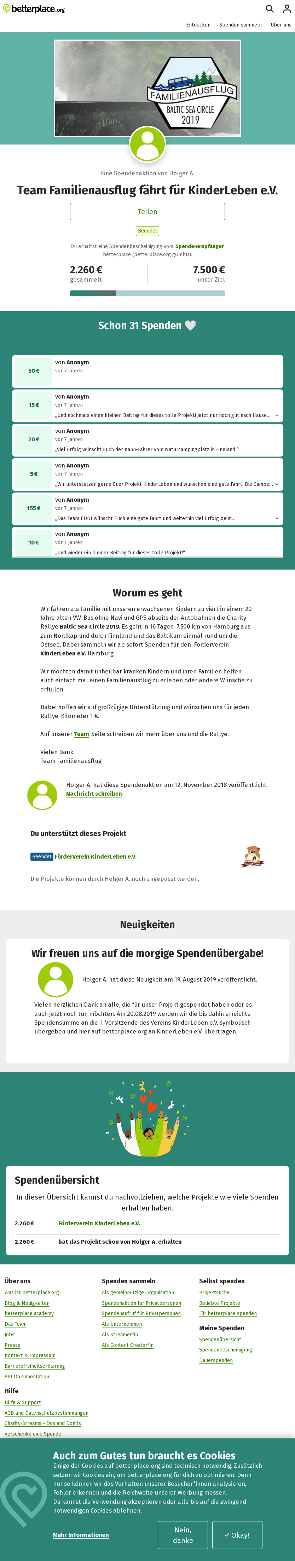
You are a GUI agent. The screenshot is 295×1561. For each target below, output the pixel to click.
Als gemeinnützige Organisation (138, 1293)
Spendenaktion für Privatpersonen (141, 1303)
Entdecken (198, 25)
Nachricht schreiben (94, 793)
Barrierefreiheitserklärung (35, 1366)
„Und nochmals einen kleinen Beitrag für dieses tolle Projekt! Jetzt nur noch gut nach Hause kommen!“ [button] (164, 415)
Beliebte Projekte (219, 1303)
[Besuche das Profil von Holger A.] (147, 144)
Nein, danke (183, 1535)
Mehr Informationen (81, 1534)
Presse (13, 1345)
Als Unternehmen (122, 1324)
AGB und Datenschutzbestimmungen (46, 1413)
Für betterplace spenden (228, 1313)
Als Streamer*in (120, 1334)
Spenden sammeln (240, 25)
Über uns (281, 25)
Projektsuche (214, 1293)
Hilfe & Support (23, 1403)
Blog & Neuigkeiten (27, 1303)
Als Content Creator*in (128, 1345)
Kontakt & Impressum (30, 1356)
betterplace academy (29, 1313)
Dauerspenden (216, 1360)
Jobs (10, 1334)
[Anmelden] (287, 8)
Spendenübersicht (220, 1339)
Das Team (16, 1324)
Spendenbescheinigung (225, 1350)
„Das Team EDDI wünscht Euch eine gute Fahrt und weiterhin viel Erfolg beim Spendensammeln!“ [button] (164, 518)
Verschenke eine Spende (33, 1434)
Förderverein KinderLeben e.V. (96, 856)
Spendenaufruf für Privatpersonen (141, 1313)
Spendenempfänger (199, 246)
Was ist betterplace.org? (33, 1293)
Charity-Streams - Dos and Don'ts (43, 1423)
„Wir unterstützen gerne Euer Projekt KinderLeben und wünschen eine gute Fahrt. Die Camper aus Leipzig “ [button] (164, 484)
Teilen (147, 211)
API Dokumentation (27, 1376)
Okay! (236, 1535)
